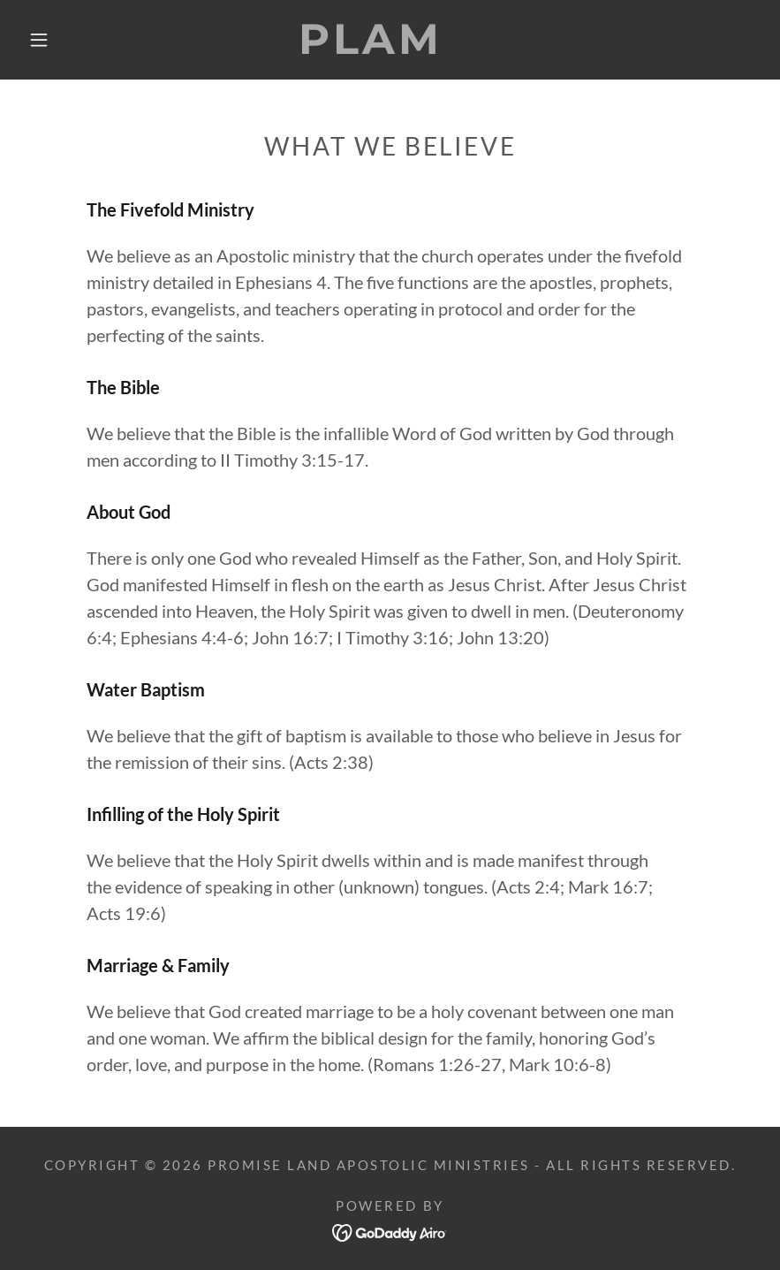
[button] (39, 39)
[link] (371, 46)
